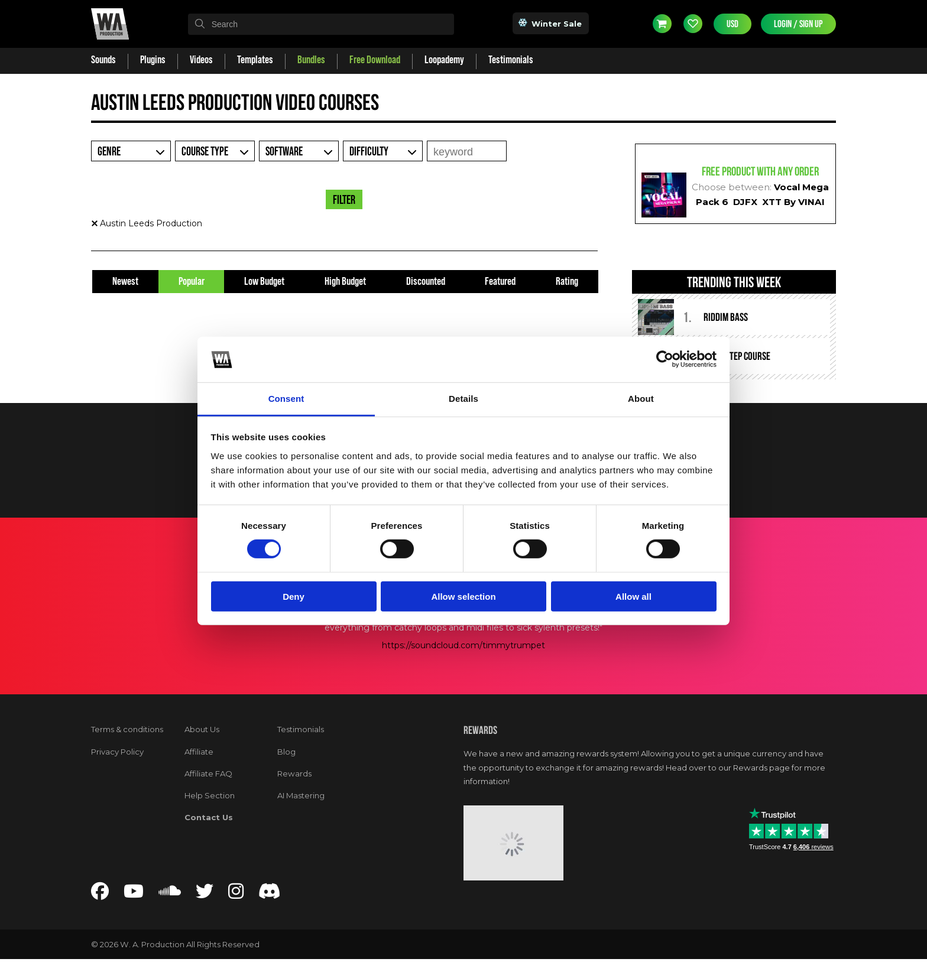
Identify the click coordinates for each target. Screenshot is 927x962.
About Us (201, 729)
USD (732, 24)
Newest (125, 281)
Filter (344, 200)
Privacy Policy (117, 751)
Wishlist (692, 23)
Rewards (294, 773)
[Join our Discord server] (269, 894)
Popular (192, 281)
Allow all (633, 596)
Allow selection (463, 596)
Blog (286, 751)
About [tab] (641, 399)
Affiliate (198, 751)
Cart (662, 23)
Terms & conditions (127, 729)
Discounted (425, 281)
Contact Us (208, 817)
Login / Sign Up (798, 24)
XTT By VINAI (793, 201)
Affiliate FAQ (208, 773)
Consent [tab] (286, 399)
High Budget (345, 281)
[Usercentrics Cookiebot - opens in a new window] (665, 359)
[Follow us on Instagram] (236, 894)
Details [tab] (463, 399)
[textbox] (321, 24)
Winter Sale (551, 23)
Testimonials (300, 729)
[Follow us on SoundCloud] (169, 894)
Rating (567, 281)
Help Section (209, 795)
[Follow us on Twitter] (204, 894)
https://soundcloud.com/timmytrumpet (463, 645)
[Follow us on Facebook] (100, 894)
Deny (293, 596)
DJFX (745, 201)
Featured (500, 281)
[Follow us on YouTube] (134, 894)
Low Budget (264, 281)
